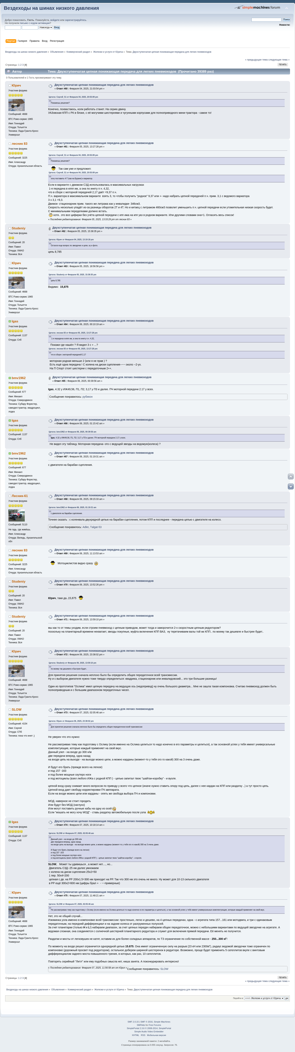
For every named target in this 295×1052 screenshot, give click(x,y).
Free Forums (155, 1025)
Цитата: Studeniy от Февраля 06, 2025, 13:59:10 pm (72, 663)
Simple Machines (162, 1022)
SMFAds (141, 1025)
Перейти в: (238, 998)
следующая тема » (279, 59)
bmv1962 (18, 378)
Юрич (16, 85)
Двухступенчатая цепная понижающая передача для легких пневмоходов (104, 84)
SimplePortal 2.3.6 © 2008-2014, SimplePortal (149, 1028)
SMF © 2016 (147, 1022)
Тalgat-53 (95, 527)
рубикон (87, 396)
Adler (85, 527)
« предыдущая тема (256, 59)
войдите (55, 20)
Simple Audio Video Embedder (149, 1031)
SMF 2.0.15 (133, 1022)
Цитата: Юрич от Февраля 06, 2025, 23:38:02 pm (71, 721)
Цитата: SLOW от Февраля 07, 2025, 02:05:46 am (71, 833)
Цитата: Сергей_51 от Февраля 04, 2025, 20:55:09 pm (73, 97)
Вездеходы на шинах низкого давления (51, 8)
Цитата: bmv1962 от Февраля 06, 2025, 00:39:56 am (72, 432)
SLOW (16, 709)
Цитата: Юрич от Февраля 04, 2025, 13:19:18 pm (71, 240)
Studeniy (18, 228)
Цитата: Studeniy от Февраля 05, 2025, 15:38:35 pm (72, 275)
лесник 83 (19, 143)
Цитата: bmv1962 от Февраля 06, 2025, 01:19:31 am (72, 507)
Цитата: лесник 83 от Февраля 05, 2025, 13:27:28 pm (73, 333)
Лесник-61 (20, 496)
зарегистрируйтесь (75, 20)
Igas (15, 321)
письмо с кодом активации (35, 23)
